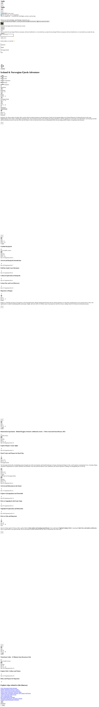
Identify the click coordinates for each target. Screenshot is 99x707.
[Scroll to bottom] (2, 30)
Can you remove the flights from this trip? (26, 21)
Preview (3, 69)
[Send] (4, 38)
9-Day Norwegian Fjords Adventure (9, 688)
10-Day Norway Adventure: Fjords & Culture (11, 692)
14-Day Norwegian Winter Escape (8, 695)
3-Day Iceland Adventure (6, 696)
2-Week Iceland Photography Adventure (10, 700)
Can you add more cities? (43, 21)
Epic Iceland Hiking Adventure (8, 697)
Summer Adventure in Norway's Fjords (10, 690)
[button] (49, 24)
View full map (4, 109)
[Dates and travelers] (2, 38)
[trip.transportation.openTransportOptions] (2, 89)
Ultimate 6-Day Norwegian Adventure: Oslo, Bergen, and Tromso (16, 693)
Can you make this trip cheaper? (8, 21)
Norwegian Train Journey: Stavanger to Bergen (11, 699)
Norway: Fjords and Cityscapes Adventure (10, 691)
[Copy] (3, 28)
